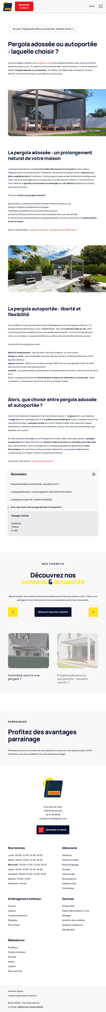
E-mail (14, 530)
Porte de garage (70, 864)
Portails (66, 869)
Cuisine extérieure (17, 915)
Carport (12, 910)
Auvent (12, 906)
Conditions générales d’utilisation (22, 995)
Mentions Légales (15, 991)
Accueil (16, 28)
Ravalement (68, 929)
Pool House (14, 924)
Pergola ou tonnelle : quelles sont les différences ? (53, 230)
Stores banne (69, 878)
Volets (11, 961)
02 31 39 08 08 (53, 814)
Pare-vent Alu (15, 971)
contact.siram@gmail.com (52, 818)
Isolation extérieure (72, 924)
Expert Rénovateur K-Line (75, 910)
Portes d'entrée (70, 859)
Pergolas (12, 920)
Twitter (15, 527)
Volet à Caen (68, 874)
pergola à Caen (43, 63)
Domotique (68, 888)
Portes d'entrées (17, 952)
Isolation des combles (73, 920)
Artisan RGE (68, 906)
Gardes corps (69, 883)
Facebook (16, 523)
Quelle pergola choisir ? (43, 461)
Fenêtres (67, 855)
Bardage (66, 915)
